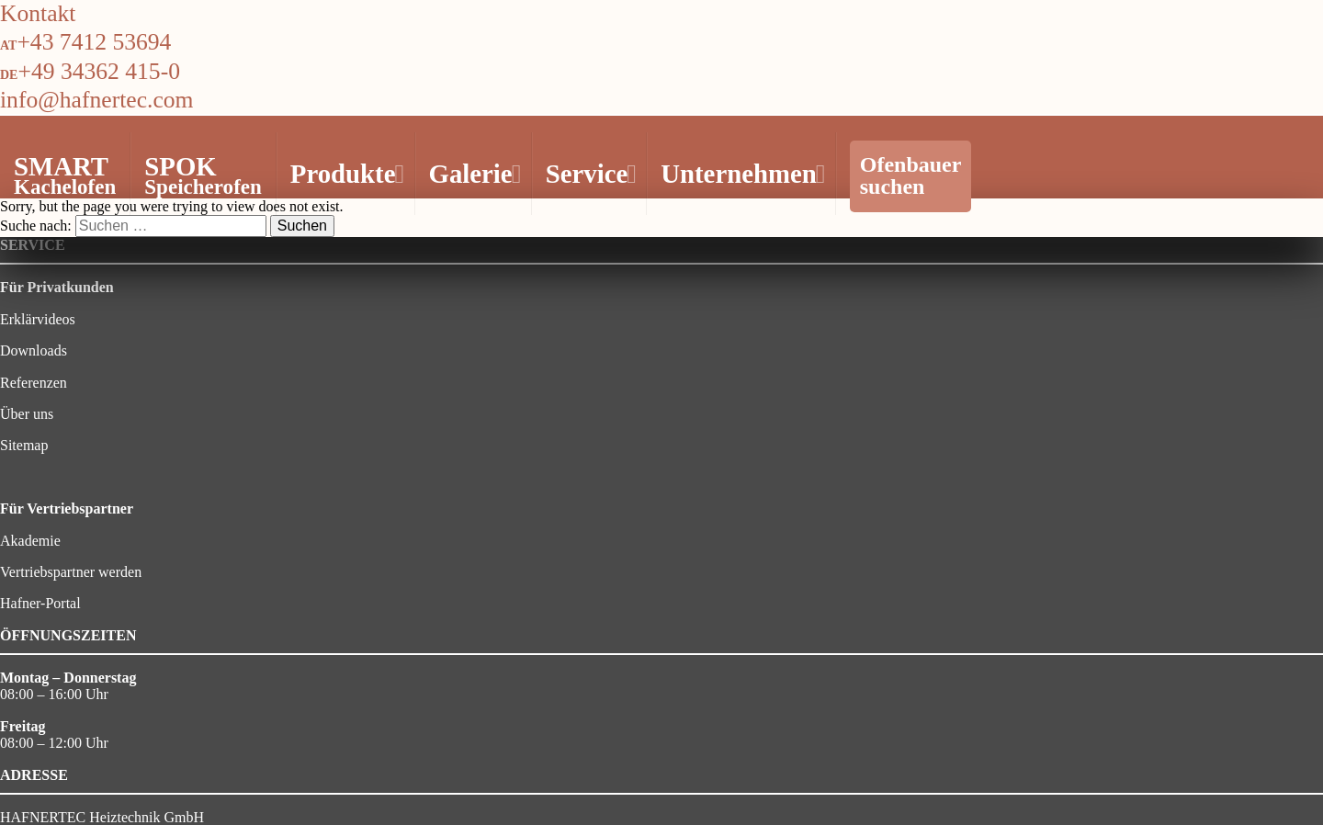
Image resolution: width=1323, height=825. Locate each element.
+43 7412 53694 (94, 41)
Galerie (472, 173)
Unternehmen (740, 173)
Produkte (345, 173)
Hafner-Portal (40, 603)
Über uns (26, 414)
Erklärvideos (37, 319)
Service (589, 173)
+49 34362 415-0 (98, 71)
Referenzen (33, 382)
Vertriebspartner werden (70, 572)
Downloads (33, 350)
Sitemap (24, 445)
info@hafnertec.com (96, 99)
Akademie (30, 540)
